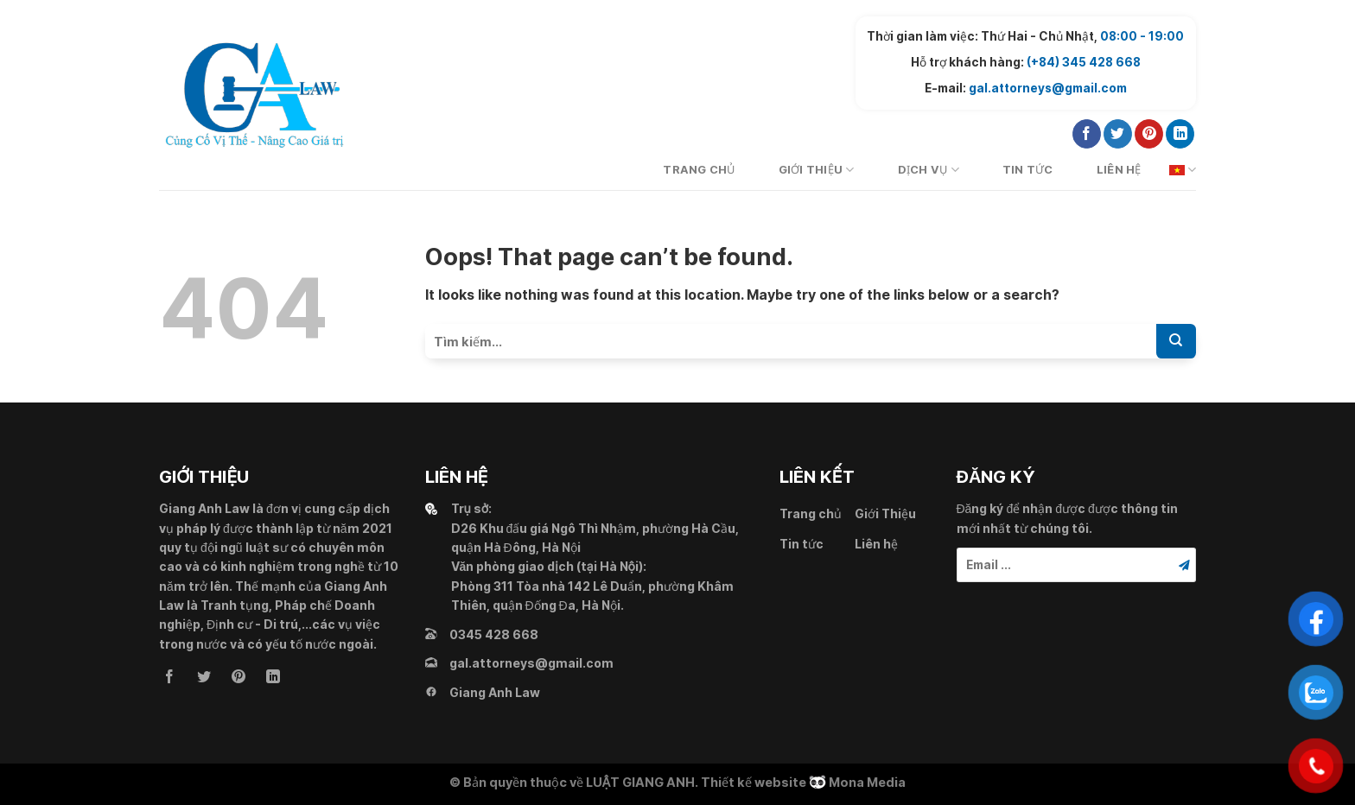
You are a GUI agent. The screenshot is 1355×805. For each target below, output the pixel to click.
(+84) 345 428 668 (1084, 62)
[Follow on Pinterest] (1149, 134)
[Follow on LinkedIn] (1180, 134)
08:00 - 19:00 (1142, 36)
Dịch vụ (928, 170)
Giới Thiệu (817, 170)
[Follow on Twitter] (1118, 134)
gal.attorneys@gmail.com (1048, 88)
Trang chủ (699, 169)
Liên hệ (1119, 169)
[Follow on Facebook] (1086, 134)
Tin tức (1027, 169)
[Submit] (1176, 341)
